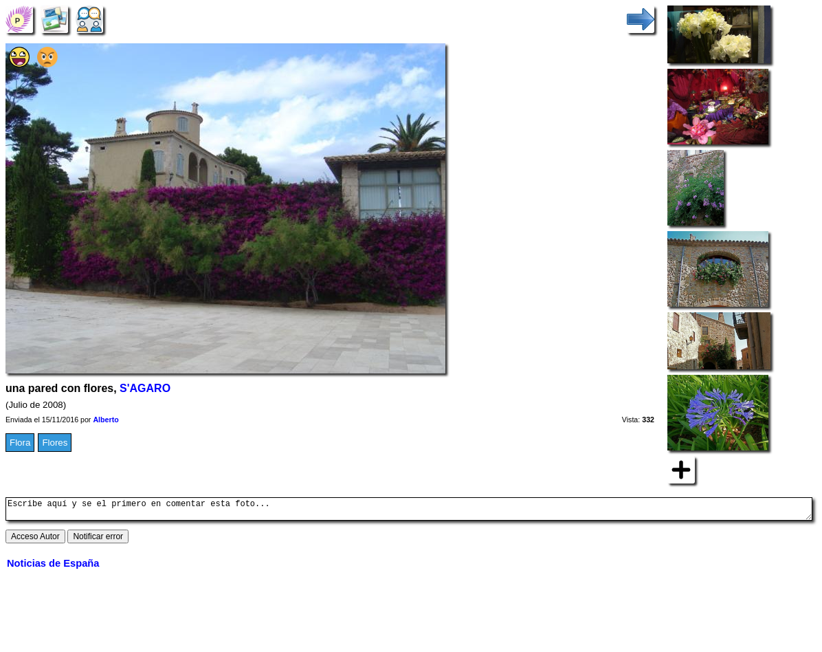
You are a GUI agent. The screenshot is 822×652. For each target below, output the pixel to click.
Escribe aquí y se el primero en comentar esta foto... (408, 511)
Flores (54, 442)
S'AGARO (145, 388)
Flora (20, 442)
